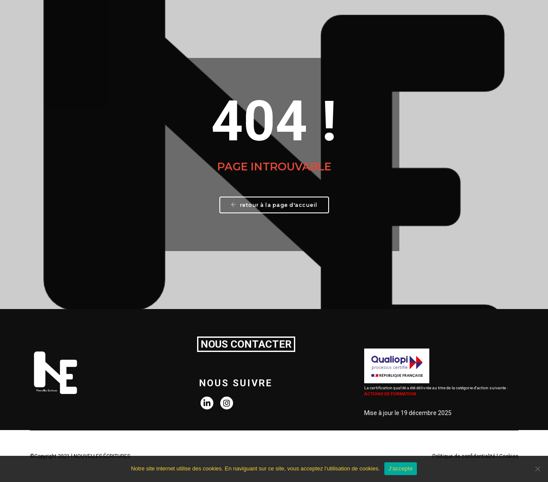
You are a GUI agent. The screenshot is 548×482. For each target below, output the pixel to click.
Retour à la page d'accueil (274, 205)
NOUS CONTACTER (246, 344)
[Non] (537, 468)
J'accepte (401, 468)
